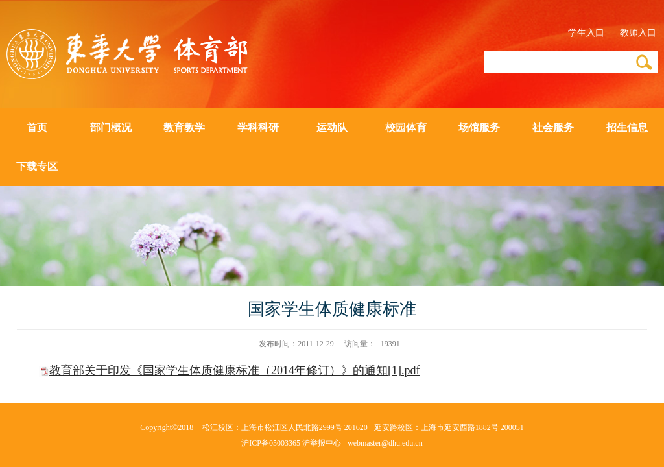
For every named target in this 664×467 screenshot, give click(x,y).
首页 (37, 127)
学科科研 (258, 127)
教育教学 (184, 127)
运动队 (332, 127)
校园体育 (406, 127)
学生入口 (586, 33)
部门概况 (111, 127)
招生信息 (627, 127)
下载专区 (37, 166)
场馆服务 (479, 127)
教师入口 (638, 33)
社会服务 (553, 127)
